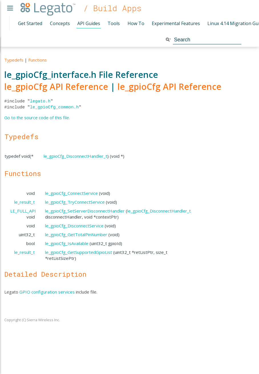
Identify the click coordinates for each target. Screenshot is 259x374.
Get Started (30, 23)
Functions (37, 60)
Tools (114, 23)
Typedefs (13, 60)
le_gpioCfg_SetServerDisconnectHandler (85, 211)
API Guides (88, 23)
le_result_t (24, 202)
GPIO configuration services (47, 292)
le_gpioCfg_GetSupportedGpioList (78, 252)
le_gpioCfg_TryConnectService (75, 202)
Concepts (60, 23)
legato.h (40, 101)
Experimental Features (176, 23)
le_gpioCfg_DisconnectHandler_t (75, 156)
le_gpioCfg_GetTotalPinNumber (76, 234)
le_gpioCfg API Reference (56, 86)
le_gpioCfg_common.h (54, 107)
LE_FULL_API (23, 211)
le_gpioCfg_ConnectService (71, 193)
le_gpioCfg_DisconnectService (74, 226)
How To (136, 23)
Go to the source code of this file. (37, 117)
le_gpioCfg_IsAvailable (66, 243)
